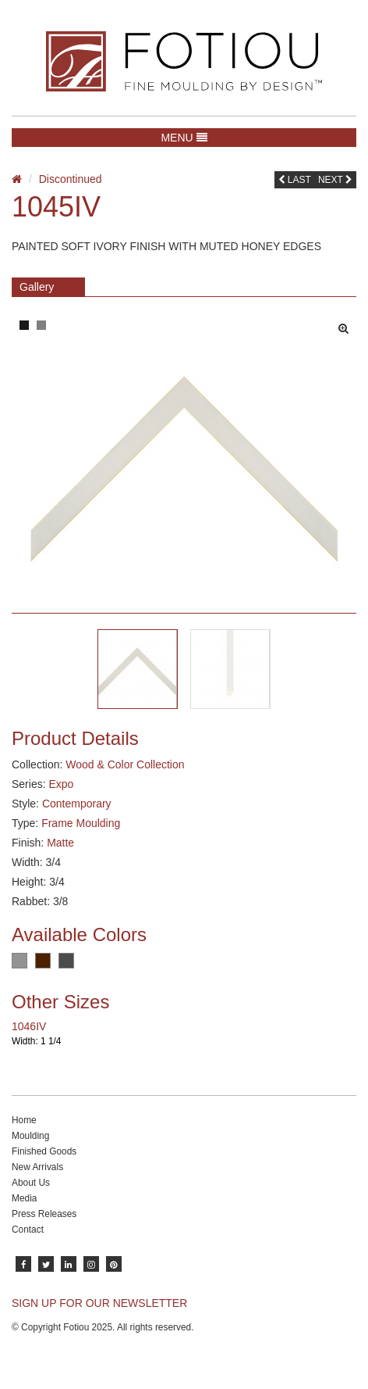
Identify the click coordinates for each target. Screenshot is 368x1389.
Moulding (30, 1135)
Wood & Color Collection (124, 764)
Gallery (36, 287)
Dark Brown (43, 960)
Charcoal (66, 960)
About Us (31, 1182)
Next (335, 179)
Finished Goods (44, 1151)
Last (294, 179)
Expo (60, 784)
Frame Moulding (80, 823)
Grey (19, 960)
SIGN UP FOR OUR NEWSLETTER (99, 1303)
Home (24, 1120)
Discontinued (70, 179)
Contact (28, 1229)
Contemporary (76, 803)
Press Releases (44, 1213)
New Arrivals (37, 1167)
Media (24, 1198)
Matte (60, 842)
